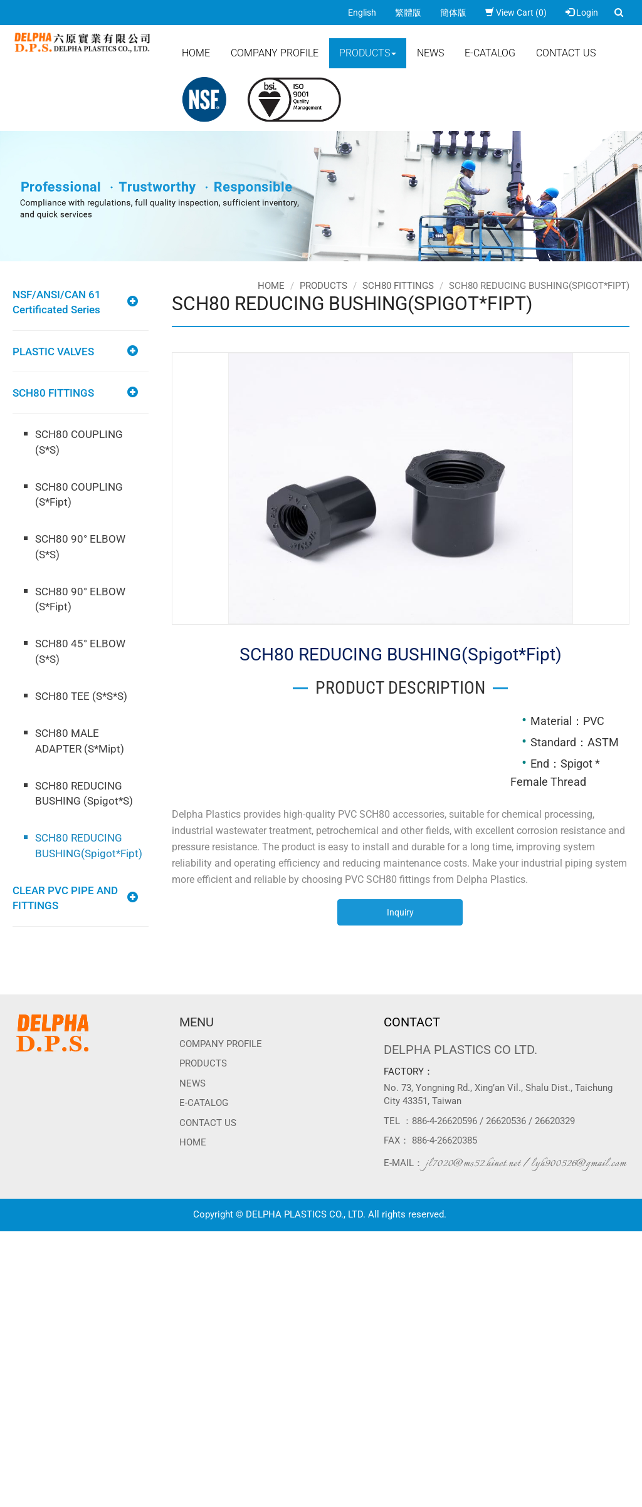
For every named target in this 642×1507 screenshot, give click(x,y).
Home (196, 53)
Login (582, 13)
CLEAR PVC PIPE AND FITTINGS (65, 898)
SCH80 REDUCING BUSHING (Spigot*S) (84, 793)
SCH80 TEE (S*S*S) (81, 696)
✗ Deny (14, 1275)
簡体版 (453, 13)
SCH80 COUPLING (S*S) (79, 442)
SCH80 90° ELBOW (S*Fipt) (80, 599)
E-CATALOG (490, 53)
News (430, 53)
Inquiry (400, 912)
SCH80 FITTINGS (53, 393)
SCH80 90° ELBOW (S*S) (80, 546)
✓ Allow (15, 1263)
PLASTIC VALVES (53, 351)
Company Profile (274, 53)
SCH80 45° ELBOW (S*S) (80, 651)
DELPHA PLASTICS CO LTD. (460, 1049)
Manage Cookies (32, 1501)
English (362, 13)
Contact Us (566, 53)
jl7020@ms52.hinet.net (473, 1163)
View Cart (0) (516, 13)
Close (10, 1238)
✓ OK (313, 1488)
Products (367, 53)
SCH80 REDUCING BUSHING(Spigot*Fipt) (88, 845)
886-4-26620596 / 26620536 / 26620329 (493, 1121)
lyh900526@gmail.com (578, 1163)
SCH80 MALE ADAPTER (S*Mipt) (79, 740)
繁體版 (408, 13)
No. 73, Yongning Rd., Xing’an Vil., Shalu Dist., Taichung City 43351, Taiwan (498, 1094)
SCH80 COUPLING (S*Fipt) (79, 494)
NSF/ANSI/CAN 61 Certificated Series (57, 302)
